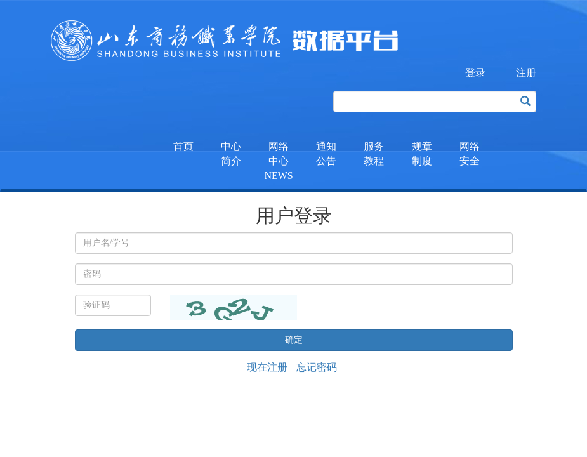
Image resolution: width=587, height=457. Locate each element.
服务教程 (374, 153)
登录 (475, 72)
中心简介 (231, 153)
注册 (526, 72)
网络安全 (469, 153)
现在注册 (267, 367)
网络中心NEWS (278, 161)
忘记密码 (316, 367)
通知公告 (326, 153)
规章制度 (422, 153)
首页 (183, 146)
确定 (294, 340)
